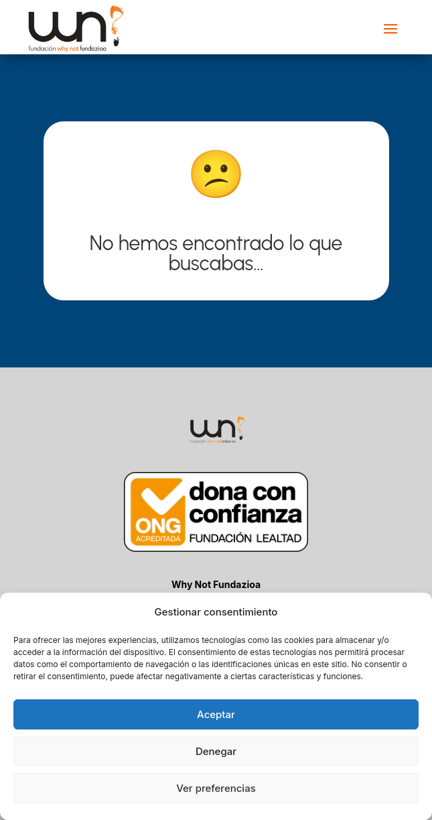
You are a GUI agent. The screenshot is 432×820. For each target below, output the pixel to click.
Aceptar (216, 714)
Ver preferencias (216, 788)
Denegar (216, 751)
